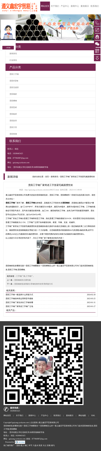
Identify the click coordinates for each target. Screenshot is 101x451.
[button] (93, 27)
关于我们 (55, 6)
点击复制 (34, 423)
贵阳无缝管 (14, 87)
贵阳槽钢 (13, 101)
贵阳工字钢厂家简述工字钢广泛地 (19, 306)
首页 (47, 177)
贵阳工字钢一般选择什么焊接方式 (19, 295)
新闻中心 (75, 6)
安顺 (49, 445)
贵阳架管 (13, 121)
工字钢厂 (29, 276)
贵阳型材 (13, 107)
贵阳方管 (13, 127)
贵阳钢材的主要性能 (22, 280)
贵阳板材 (13, 114)
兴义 (45, 445)
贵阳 (18, 445)
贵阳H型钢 (14, 81)
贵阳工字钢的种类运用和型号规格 (19, 299)
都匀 (53, 445)
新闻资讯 (13, 54)
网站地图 (82, 415)
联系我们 (95, 6)
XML (93, 415)
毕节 (30, 445)
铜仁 (26, 445)
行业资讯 (13, 60)
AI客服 (8, 48)
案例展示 (85, 6)
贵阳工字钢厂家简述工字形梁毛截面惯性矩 (77, 177)
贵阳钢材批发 (42, 195)
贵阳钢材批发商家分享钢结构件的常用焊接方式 (33, 284)
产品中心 (65, 6)
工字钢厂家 (20, 276)
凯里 (40, 445)
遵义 (22, 445)
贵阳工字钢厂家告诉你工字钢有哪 (19, 302)
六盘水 (35, 445)
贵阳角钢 (13, 134)
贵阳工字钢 (14, 74)
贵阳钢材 (13, 94)
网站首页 (45, 6)
